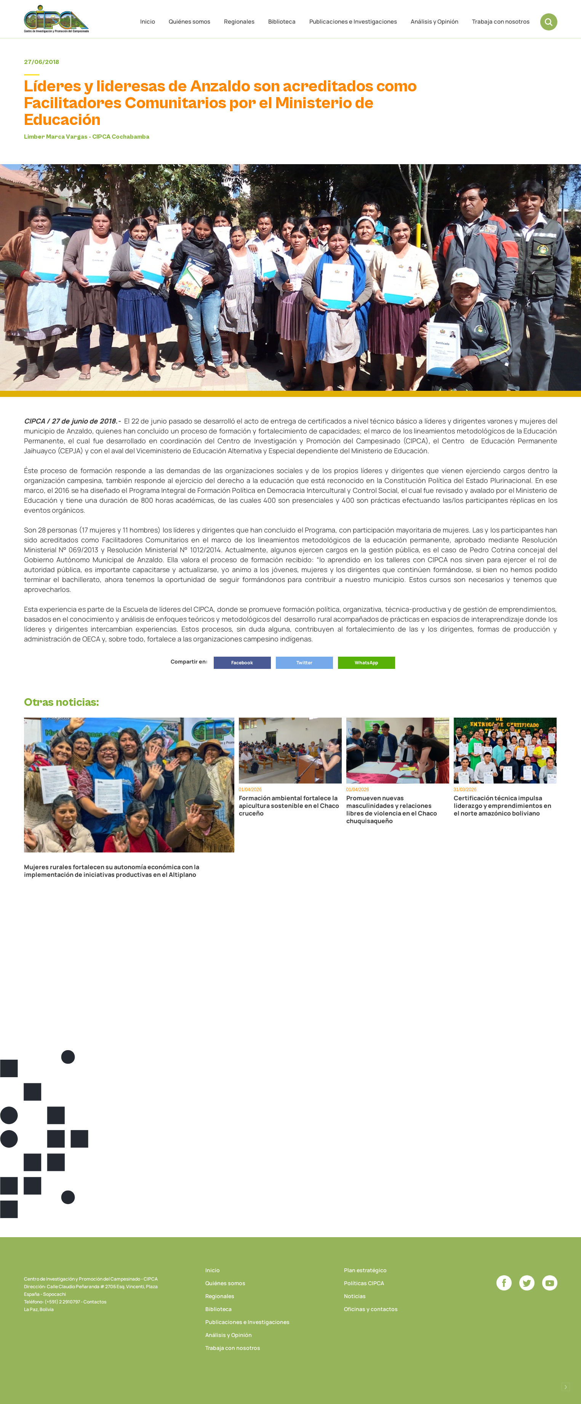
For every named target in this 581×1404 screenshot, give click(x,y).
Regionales (239, 22)
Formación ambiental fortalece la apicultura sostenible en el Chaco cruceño (289, 805)
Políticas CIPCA (364, 1283)
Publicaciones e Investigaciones (353, 22)
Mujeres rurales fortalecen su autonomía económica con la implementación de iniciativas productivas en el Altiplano (111, 870)
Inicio (147, 22)
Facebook (242, 662)
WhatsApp (366, 662)
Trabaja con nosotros (501, 22)
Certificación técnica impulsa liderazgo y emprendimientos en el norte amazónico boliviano (502, 805)
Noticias (355, 1296)
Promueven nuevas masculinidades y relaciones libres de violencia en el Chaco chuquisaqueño (391, 809)
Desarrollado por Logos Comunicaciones (565, 1386)
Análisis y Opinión (434, 22)
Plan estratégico (365, 1270)
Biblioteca (282, 22)
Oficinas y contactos (371, 1309)
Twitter (304, 662)
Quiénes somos (189, 22)
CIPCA (56, 19)
